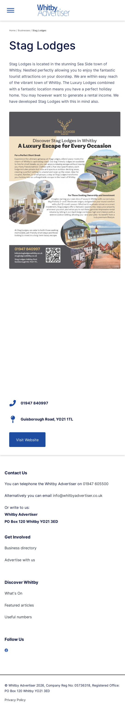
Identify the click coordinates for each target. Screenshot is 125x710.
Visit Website (27, 440)
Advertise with (17, 560)
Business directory (21, 548)
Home (12, 30)
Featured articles (19, 605)
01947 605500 (95, 483)
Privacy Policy (15, 700)
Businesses (24, 30)
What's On (13, 593)
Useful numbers (18, 617)
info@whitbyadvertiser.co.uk (77, 495)
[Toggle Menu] (10, 10)
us (32, 560)
